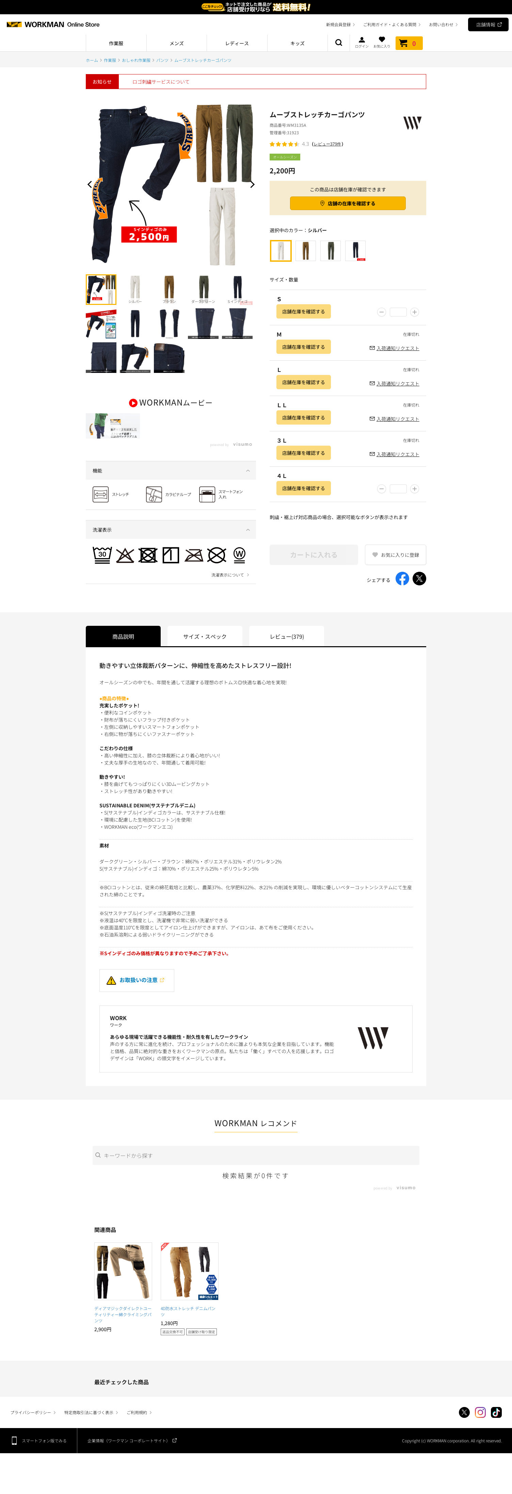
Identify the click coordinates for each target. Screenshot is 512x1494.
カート (409, 43)
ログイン (362, 42)
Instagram (480, 1425)
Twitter (464, 1425)
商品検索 (339, 43)
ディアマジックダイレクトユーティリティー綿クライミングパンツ (122, 1327)
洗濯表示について (227, 592)
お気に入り (381, 42)
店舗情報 (485, 24)
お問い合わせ (441, 24)
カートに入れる (314, 555)
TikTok (496, 1425)
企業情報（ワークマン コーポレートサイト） (128, 1453)
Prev (91, 184)
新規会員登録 (338, 24)
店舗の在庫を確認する (351, 203)
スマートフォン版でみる (44, 1453)
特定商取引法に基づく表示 (88, 1425)
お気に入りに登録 (400, 554)
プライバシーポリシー (30, 1425)
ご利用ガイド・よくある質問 (389, 24)
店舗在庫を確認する (303, 311)
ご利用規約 (137, 1425)
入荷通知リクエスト (398, 348)
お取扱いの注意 (132, 992)
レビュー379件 (327, 144)
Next (251, 184)
